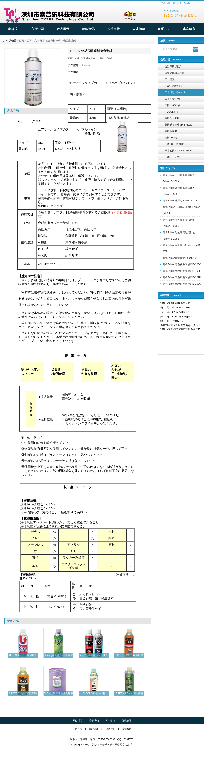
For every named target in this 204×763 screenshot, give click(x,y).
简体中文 (177, 3)
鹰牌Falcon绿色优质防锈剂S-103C (182, 264)
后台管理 (93, 729)
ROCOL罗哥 (172, 111)
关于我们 (94, 720)
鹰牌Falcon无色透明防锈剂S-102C (182, 283)
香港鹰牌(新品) (173, 66)
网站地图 (126, 720)
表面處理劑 (69, 40)
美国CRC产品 (172, 105)
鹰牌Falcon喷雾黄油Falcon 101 (180, 257)
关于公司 (38, 29)
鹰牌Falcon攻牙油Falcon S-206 (180, 200)
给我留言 (127, 729)
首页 (21, 40)
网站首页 (78, 720)
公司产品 (32, 40)
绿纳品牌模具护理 (175, 73)
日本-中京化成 (172, 98)
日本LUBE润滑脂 (174, 144)
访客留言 (189, 29)
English (187, 3)
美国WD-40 (171, 131)
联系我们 (111, 729)
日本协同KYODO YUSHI (178, 150)
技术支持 (113, 29)
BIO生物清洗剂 (173, 85)
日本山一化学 (172, 157)
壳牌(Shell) (171, 137)
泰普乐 (12, 29)
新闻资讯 (88, 29)
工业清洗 (170, 79)
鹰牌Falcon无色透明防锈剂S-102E (182, 270)
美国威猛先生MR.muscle (178, 124)
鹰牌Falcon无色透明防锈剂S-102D (182, 277)
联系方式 (164, 29)
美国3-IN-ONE (173, 118)
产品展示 (63, 29)
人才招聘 (138, 29)
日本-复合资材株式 (175, 92)
